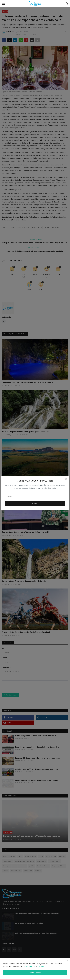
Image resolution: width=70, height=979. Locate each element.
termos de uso (30, 966)
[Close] (66, 478)
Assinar (35, 503)
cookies (41, 966)
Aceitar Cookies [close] (35, 973)
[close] (68, 960)
